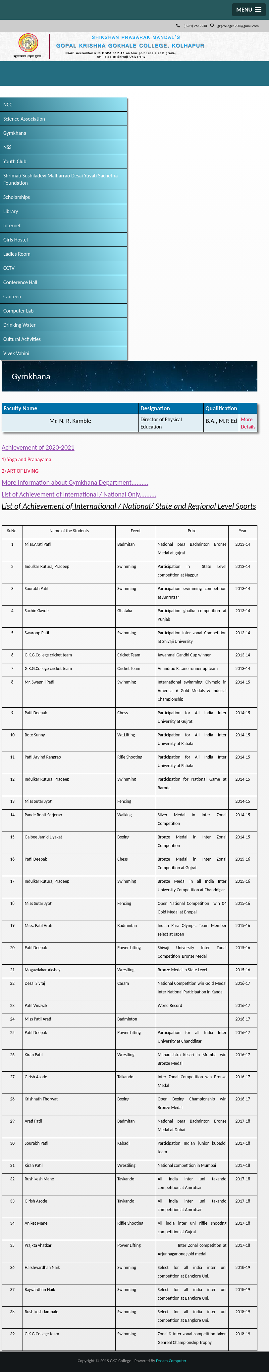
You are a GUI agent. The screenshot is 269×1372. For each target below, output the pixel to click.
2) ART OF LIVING (22, 470)
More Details (247, 423)
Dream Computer (171, 1358)
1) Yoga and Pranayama (30, 459)
